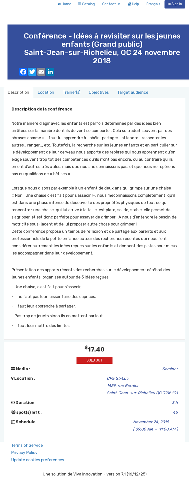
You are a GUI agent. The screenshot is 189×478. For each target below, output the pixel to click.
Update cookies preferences (37, 460)
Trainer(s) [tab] (71, 92)
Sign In (175, 4)
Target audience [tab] (132, 92)
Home (64, 4)
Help (133, 4)
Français (153, 4)
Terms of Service (27, 445)
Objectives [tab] (99, 92)
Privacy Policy (24, 452)
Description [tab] (18, 92)
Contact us (111, 4)
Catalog (86, 4)
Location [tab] (46, 92)
